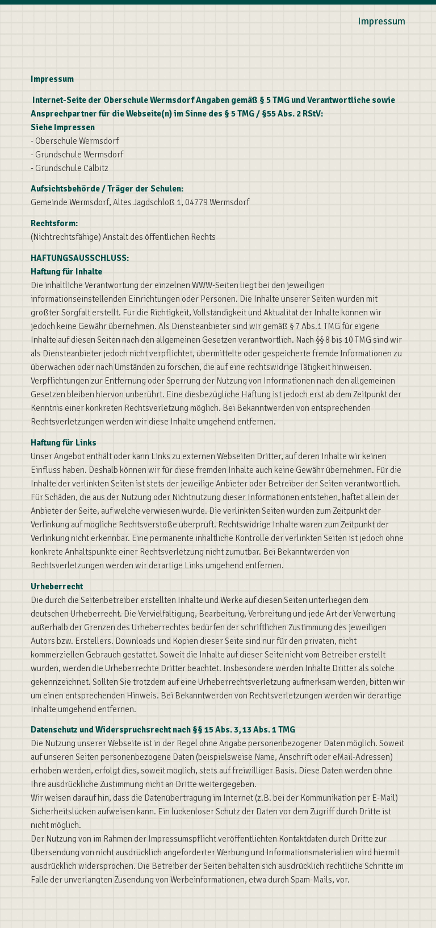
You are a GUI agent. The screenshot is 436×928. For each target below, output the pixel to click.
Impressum (381, 21)
